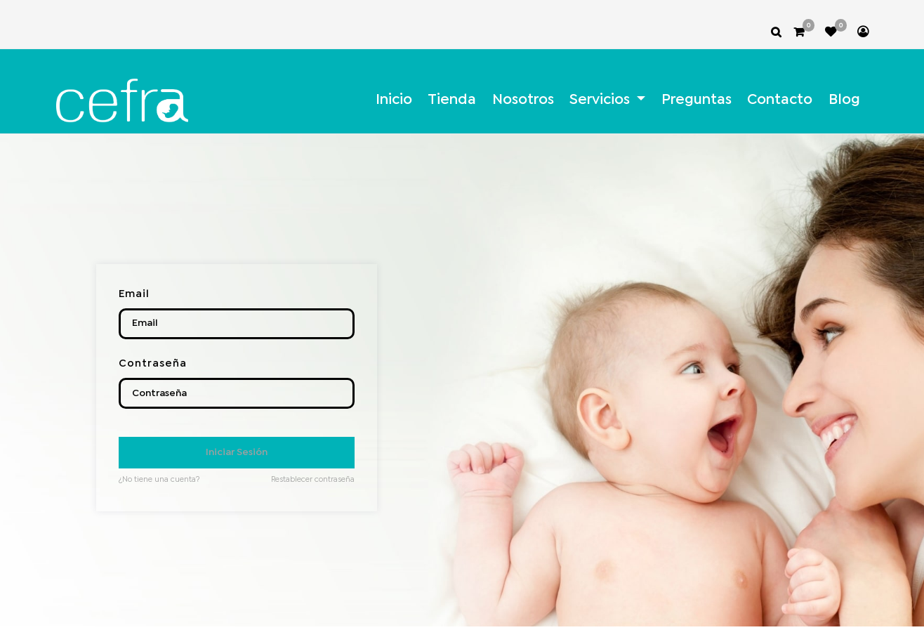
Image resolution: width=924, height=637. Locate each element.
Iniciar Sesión (237, 452)
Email (134, 294)
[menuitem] (394, 100)
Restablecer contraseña (313, 479)
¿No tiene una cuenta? (159, 479)
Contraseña (153, 364)
